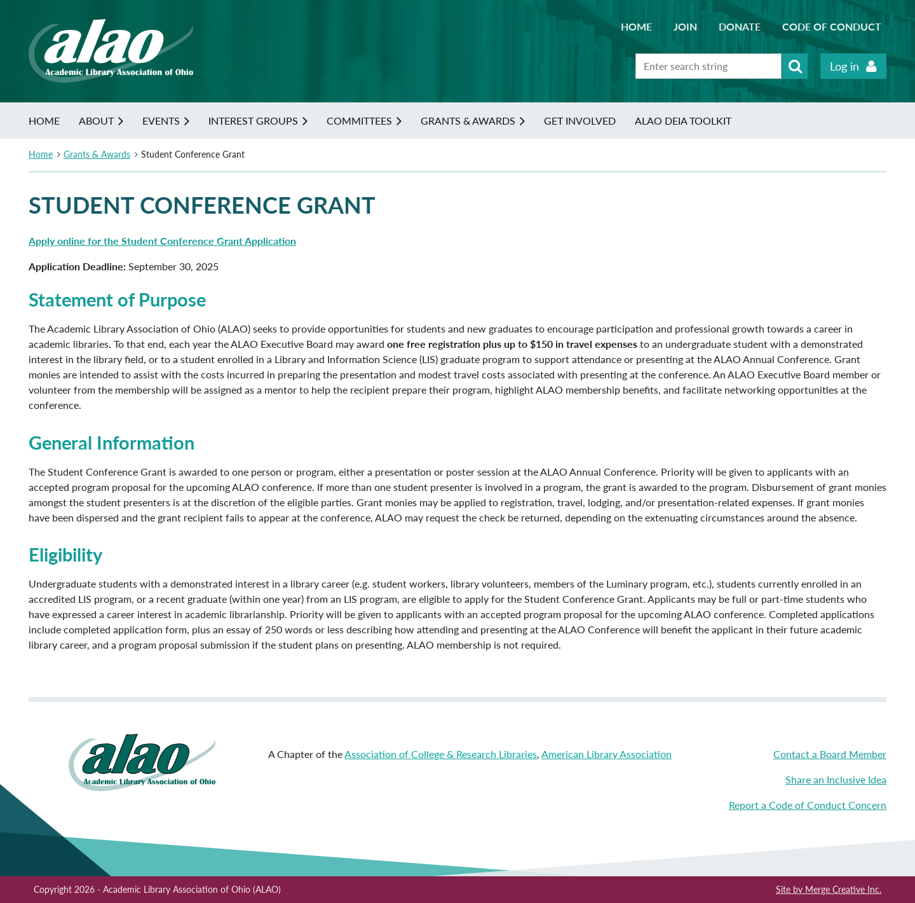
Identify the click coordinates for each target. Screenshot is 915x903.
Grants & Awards (97, 154)
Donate (740, 26)
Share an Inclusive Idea (835, 779)
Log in (844, 66)
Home (636, 26)
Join (685, 26)
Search (795, 66)
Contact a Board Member (829, 754)
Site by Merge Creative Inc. (828, 889)
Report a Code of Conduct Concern (807, 805)
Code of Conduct (831, 26)
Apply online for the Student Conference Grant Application (162, 241)
